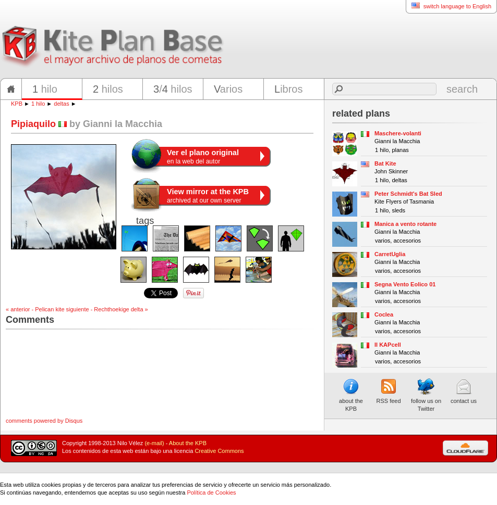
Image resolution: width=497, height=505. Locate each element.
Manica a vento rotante (405, 224)
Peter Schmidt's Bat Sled (408, 194)
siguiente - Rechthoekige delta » (107, 309)
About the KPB (188, 443)
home (11, 89)
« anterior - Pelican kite (35, 309)
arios (228, 89)
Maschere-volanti (397, 133)
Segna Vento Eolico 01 (404, 284)
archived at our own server (208, 196)
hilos (108, 89)
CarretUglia (389, 254)
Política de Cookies (211, 492)
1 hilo (38, 103)
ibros (288, 89)
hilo (44, 89)
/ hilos (172, 89)
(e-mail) (154, 443)
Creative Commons (219, 451)
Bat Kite (385, 163)
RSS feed (388, 391)
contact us (464, 391)
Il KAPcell (387, 345)
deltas (61, 103)
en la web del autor (203, 157)
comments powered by (44, 421)
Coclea (383, 314)
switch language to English (448, 6)
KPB (16, 103)
